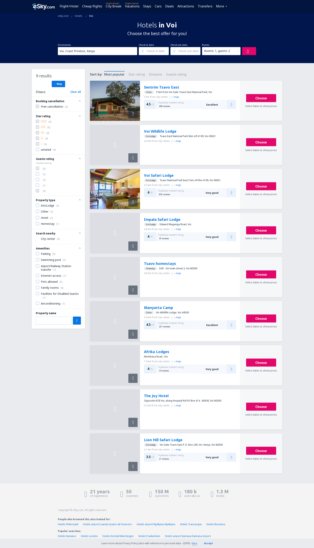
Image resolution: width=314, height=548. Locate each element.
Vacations (132, 6)
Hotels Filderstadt (68, 524)
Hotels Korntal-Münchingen (118, 536)
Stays (147, 6)
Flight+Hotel (69, 6)
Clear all (75, 92)
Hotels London (89, 536)
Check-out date (178, 44)
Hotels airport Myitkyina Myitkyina (156, 524)
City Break (113, 6)
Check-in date (146, 44)
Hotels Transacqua (191, 524)
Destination (64, 44)
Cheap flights (92, 6)
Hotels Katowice (67, 536)
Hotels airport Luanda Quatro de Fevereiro (107, 524)
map (175, 97)
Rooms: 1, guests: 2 (217, 51)
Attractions (185, 6)
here (194, 543)
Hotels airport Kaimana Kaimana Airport (188, 536)
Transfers (205, 6)
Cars (158, 6)
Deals (169, 6)
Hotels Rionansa (215, 524)
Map (58, 84)
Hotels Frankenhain (149, 536)
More (220, 6)
